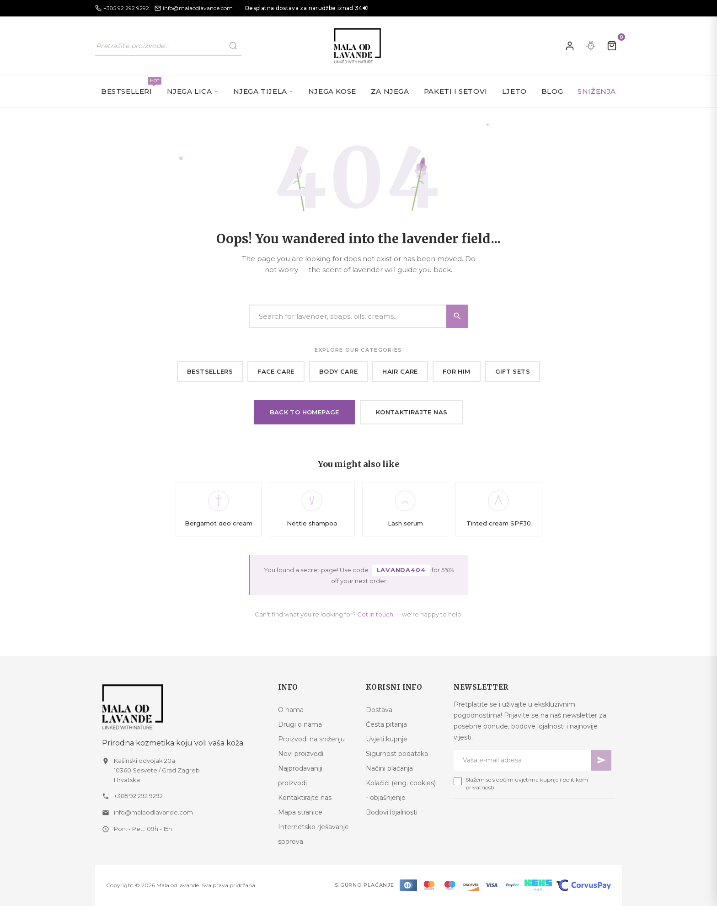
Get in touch (375, 614)
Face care (275, 371)
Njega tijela (263, 91)
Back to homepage (304, 412)
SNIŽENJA (597, 91)
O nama (291, 710)
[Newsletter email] (522, 760)
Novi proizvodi (300, 754)
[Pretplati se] (601, 760)
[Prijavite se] (570, 46)
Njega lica (193, 91)
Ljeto (514, 91)
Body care (338, 371)
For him (457, 371)
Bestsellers (210, 371)
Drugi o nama (300, 724)
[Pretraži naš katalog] (168, 46)
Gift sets (512, 371)
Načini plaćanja (389, 768)
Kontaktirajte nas (412, 412)
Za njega (390, 91)
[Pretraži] (233, 46)
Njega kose (332, 91)
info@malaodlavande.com (153, 812)
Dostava (379, 710)
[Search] (358, 316)
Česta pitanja (386, 724)
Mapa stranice (300, 812)
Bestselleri (130, 86)
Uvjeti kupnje (386, 739)
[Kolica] (612, 46)
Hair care (400, 371)
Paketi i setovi (455, 91)
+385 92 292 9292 (138, 795)
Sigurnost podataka (397, 754)
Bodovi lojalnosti (391, 812)
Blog (552, 91)
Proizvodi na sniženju (311, 739)
